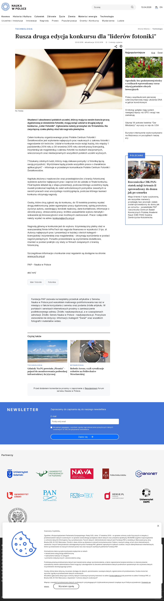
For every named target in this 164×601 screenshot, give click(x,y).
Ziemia (71, 16)
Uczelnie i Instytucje (12, 20)
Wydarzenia (108, 20)
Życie (62, 16)
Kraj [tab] (153, 52)
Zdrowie (51, 16)
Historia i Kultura (22, 16)
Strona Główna (143, 29)
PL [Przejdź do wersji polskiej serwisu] (156, 7)
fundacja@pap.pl (115, 576)
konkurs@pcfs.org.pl (63, 218)
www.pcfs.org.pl (36, 256)
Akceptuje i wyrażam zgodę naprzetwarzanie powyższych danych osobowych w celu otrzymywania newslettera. (83, 428)
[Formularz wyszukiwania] (113, 7)
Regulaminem (91, 388)
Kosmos (5, 16)
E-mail (53, 416)
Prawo (55, 20)
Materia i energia (87, 16)
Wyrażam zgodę (66, 586)
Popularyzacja (69, 20)
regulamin (65, 427)
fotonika (52, 282)
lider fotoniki (36, 282)
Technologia (107, 16)
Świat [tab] (160, 52)
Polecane (136, 155)
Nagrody (44, 20)
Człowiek (39, 16)
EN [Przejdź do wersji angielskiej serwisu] (161, 7)
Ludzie (120, 20)
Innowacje (31, 20)
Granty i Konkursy (89, 20)
